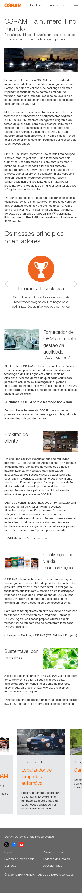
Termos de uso (53, 852)
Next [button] (75, 284)
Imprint (8, 852)
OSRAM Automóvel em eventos (25, 538)
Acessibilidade (52, 865)
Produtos (36, 5)
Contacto (10, 865)
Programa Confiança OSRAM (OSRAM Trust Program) (40, 635)
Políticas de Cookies (56, 859)
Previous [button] (6, 284)
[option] (41, 60)
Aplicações (57, 5)
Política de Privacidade (19, 859)
